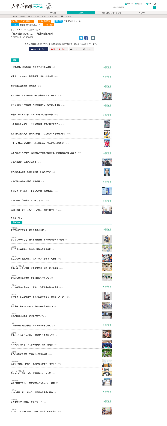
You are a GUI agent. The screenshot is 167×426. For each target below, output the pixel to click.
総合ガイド (140, 4)
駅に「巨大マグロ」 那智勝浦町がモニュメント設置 (61, 382)
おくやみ (142, 13)
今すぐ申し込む (38, 49)
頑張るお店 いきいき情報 (111, 13)
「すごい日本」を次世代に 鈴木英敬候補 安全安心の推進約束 (61, 143)
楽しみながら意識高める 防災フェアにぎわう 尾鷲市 (61, 258)
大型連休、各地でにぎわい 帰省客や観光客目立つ (61, 305)
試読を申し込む (58, 49)
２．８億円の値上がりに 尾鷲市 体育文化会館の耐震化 (61, 286)
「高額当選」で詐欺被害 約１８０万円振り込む (61, 67)
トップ (24, 13)
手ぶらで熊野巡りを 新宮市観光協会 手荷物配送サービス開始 (61, 238)
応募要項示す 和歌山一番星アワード (61, 401)
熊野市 (30, 16)
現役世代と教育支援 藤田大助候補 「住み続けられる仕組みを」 (61, 134)
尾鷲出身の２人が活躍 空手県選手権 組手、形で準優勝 (61, 267)
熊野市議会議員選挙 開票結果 (61, 86)
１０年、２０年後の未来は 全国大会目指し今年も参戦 (61, 410)
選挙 (62, 16)
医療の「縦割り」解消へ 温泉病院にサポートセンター (61, 363)
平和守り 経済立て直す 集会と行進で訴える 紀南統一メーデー (61, 296)
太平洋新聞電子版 (25, 6)
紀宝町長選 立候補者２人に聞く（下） (61, 200)
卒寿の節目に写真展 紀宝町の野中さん (61, 315)
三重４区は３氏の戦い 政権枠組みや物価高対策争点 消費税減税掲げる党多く (61, 153)
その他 (68, 16)
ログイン (129, 4)
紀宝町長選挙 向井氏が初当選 (61, 162)
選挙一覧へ (16, 218)
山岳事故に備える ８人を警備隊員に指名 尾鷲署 (61, 343)
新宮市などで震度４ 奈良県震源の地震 (61, 229)
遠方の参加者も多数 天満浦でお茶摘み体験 (61, 353)
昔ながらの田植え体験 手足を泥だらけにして (61, 277)
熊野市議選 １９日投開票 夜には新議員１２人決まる (61, 95)
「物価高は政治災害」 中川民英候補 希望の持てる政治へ (61, 124)
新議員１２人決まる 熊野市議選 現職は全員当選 (61, 76)
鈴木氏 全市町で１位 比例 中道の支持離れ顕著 (61, 114)
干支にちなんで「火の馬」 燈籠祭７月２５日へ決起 (61, 334)
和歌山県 (53, 13)
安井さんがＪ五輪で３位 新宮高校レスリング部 (61, 372)
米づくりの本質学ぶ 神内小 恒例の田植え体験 (61, 248)
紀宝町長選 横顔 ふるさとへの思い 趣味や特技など (61, 210)
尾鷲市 (37, 16)
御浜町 (22, 16)
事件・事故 (54, 16)
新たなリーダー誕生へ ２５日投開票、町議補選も (61, 191)
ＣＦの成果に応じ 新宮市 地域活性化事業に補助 (61, 391)
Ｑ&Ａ (149, 4)
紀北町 (44, 16)
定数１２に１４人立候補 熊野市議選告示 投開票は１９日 (61, 105)
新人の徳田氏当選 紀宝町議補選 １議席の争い (61, 172)
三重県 (81, 13)
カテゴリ (22, 30)
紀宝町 (15, 16)
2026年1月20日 (19, 37)
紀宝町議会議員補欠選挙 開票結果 (61, 181)
